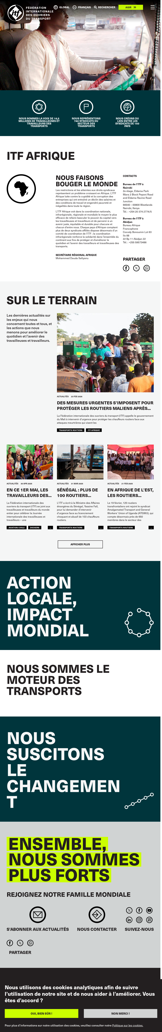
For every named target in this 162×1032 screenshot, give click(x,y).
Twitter (129, 910)
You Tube (149, 910)
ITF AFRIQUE (94, 430)
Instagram (139, 920)
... (50, 527)
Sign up (37, 916)
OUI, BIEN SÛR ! (41, 1013)
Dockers (34, 527)
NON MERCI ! (120, 1013)
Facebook (139, 910)
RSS (149, 920)
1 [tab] (80, 86)
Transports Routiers (70, 430)
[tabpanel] (80, 45)
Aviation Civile (17, 527)
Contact (97, 916)
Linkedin (129, 920)
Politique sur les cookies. (127, 1025)
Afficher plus (80, 544)
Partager (134, 259)
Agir (128, 7)
